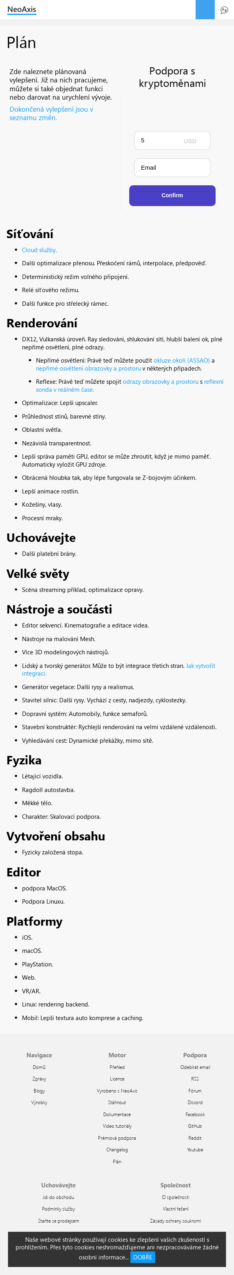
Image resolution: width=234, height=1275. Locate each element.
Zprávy (39, 1078)
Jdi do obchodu (58, 1197)
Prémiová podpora (117, 1138)
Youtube (195, 1149)
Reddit (195, 1138)
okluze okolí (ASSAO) (182, 360)
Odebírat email (195, 1067)
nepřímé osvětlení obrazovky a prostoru (88, 368)
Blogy (39, 1090)
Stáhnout (117, 1102)
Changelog (117, 1149)
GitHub (195, 1126)
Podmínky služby (58, 1208)
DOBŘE (142, 1257)
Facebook (195, 1114)
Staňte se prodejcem (58, 1220)
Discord (195, 1102)
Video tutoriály (117, 1126)
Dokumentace (117, 1114)
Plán (117, 1161)
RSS (195, 1078)
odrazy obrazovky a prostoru (160, 381)
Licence (117, 1078)
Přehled (117, 1067)
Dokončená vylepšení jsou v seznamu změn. (51, 113)
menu (205, 9)
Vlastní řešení (175, 1208)
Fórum (195, 1090)
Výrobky (39, 1102)
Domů (39, 1067)
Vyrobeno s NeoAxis (117, 1090)
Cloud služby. (39, 250)
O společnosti (175, 1197)
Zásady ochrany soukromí (175, 1220)
